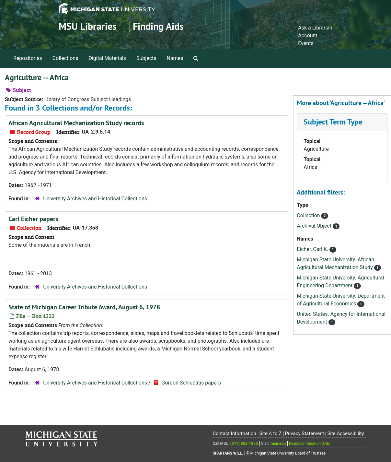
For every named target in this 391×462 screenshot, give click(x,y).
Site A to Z (270, 433)
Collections (65, 58)
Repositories (27, 58)
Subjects (146, 58)
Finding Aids (158, 26)
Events (305, 43)
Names (175, 58)
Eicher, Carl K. (313, 249)
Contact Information (234, 433)
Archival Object (315, 226)
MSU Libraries (88, 26)
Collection (309, 215)
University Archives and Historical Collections (95, 198)
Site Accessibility (345, 433)
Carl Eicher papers (33, 219)
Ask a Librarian (315, 28)
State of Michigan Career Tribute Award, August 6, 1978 (84, 307)
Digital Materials (107, 58)
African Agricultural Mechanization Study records (76, 123)
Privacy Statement (304, 433)
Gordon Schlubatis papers (191, 383)
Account (307, 35)
